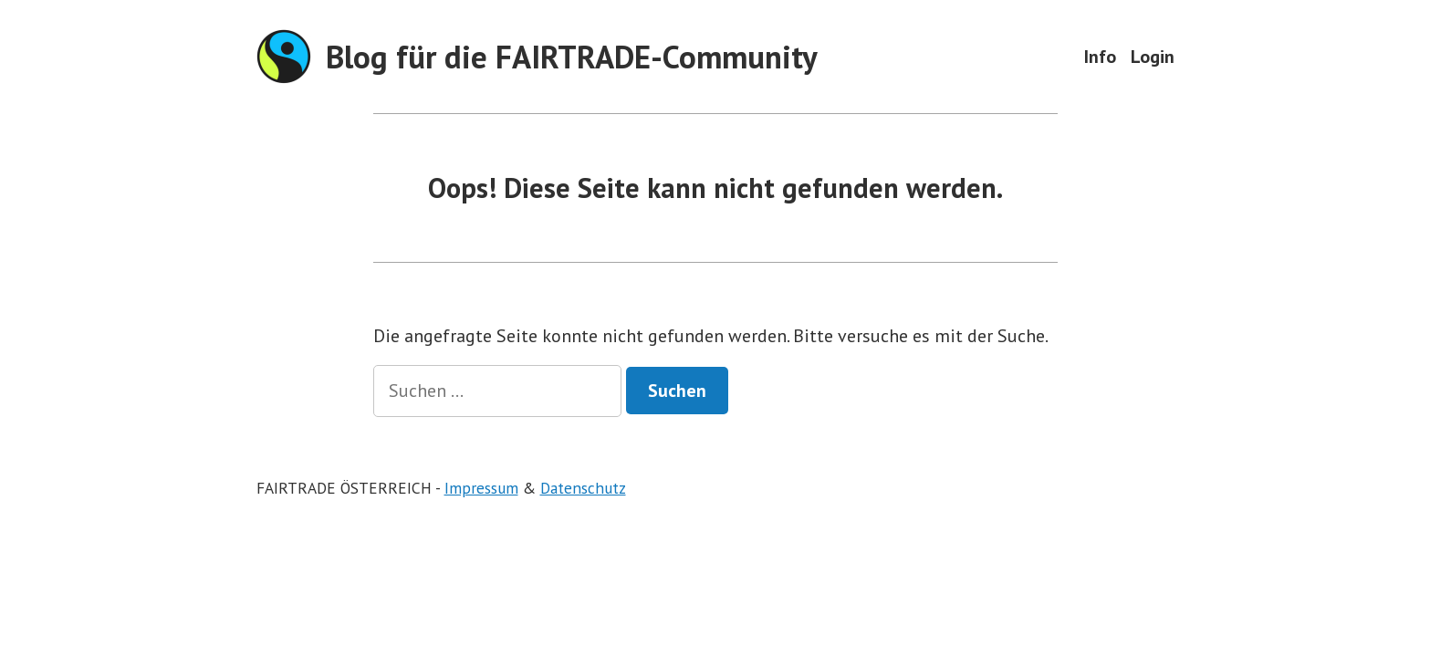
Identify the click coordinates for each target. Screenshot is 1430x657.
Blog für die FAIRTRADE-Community (572, 57)
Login (1152, 56)
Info (1100, 56)
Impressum (481, 487)
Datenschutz (583, 487)
